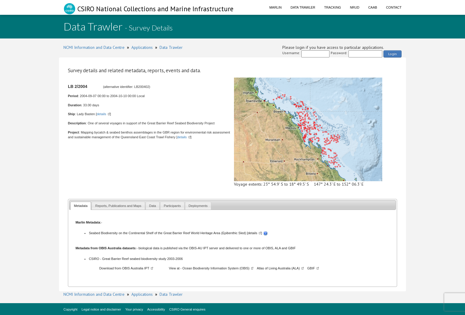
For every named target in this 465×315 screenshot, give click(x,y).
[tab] (80, 206)
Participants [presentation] (172, 206)
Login (392, 54)
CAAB (372, 7)
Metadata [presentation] (80, 206)
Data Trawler (303, 7)
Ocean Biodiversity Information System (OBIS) (215, 268)
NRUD (354, 7)
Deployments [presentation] (198, 206)
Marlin (275, 7)
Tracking (332, 7)
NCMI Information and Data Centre (94, 47)
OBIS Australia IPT (135, 268)
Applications (142, 47)
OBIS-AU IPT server (203, 248)
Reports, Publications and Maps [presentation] (118, 206)
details (101, 114)
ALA (278, 248)
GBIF (292, 248)
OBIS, (270, 248)
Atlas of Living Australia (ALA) (278, 268)
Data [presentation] (152, 206)
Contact (394, 7)
